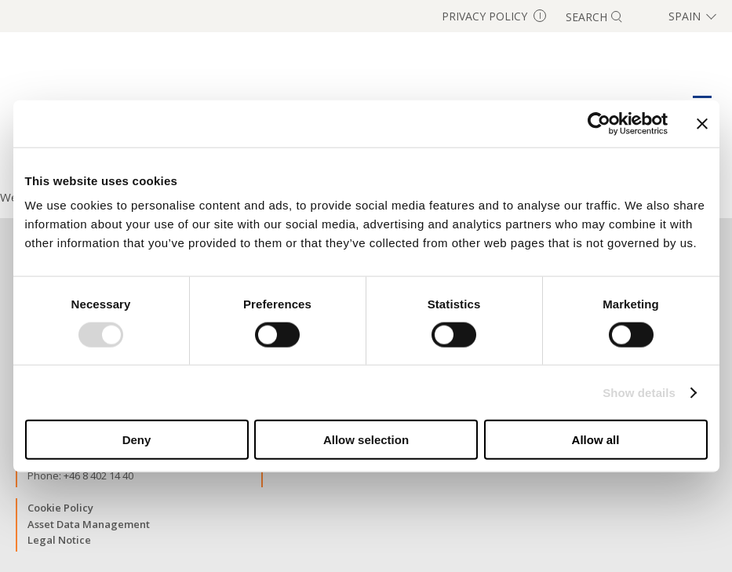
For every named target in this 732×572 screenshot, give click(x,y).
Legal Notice (59, 540)
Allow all (596, 439)
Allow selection (366, 439)
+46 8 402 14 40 (98, 475)
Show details (639, 392)
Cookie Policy (60, 508)
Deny (136, 439)
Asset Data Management (88, 524)
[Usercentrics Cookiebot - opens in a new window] (599, 123)
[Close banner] (702, 123)
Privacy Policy (494, 16)
